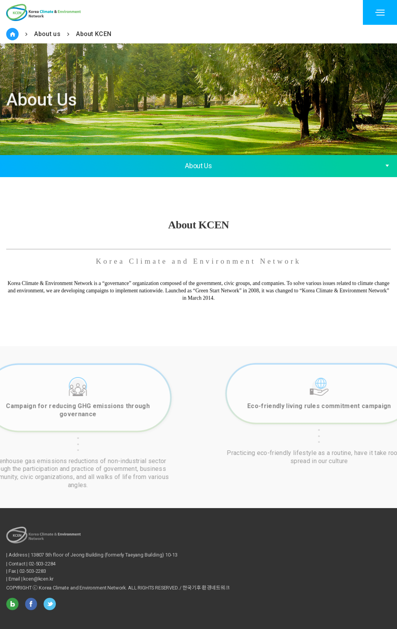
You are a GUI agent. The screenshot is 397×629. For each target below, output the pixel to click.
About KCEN (93, 34)
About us (47, 34)
